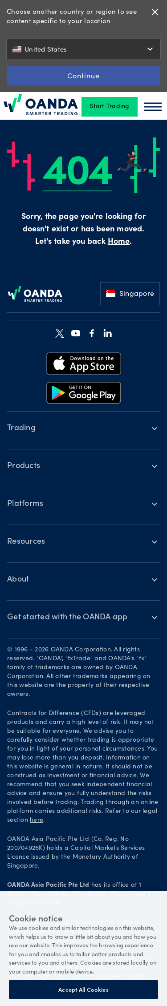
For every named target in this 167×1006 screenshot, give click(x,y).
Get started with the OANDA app (67, 618)
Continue (83, 75)
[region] (83, 948)
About (18, 580)
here (36, 820)
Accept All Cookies (83, 989)
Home (119, 242)
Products (23, 466)
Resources (26, 542)
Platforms (25, 504)
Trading (21, 428)
